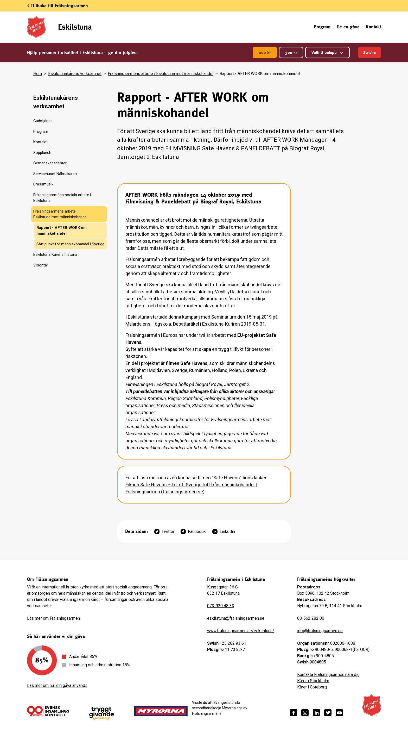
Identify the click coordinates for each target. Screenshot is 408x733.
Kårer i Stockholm (313, 680)
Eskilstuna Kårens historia (55, 254)
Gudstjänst (42, 121)
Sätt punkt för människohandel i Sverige (70, 244)
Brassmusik (43, 184)
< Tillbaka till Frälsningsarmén (57, 5)
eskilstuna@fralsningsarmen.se (235, 618)
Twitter (164, 531)
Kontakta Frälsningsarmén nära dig (328, 674)
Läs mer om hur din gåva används (57, 685)
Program (322, 26)
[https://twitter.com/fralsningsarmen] (328, 712)
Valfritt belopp (327, 52)
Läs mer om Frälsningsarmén (53, 618)
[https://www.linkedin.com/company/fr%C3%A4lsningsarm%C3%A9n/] (316, 712)
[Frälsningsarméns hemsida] (371, 705)
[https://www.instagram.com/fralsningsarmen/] (305, 712)
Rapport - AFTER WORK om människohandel (61, 230)
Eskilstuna (75, 27)
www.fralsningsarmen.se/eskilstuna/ (240, 630)
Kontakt (373, 26)
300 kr (291, 52)
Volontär (40, 265)
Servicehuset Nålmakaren (55, 173)
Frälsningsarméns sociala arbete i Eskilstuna (62, 197)
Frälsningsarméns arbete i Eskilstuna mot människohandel (160, 73)
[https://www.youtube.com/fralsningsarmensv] (339, 712)
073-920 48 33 (220, 605)
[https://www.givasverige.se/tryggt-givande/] (101, 713)
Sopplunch (42, 152)
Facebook (193, 531)
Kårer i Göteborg (312, 687)
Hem (37, 73)
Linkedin (223, 531)
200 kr (265, 52)
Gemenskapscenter (50, 163)
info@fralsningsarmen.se (320, 630)
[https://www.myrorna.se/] (161, 711)
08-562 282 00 (310, 618)
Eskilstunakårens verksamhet (74, 73)
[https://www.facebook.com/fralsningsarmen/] (293, 712)
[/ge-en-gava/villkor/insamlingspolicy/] (48, 711)
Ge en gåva (348, 26)
